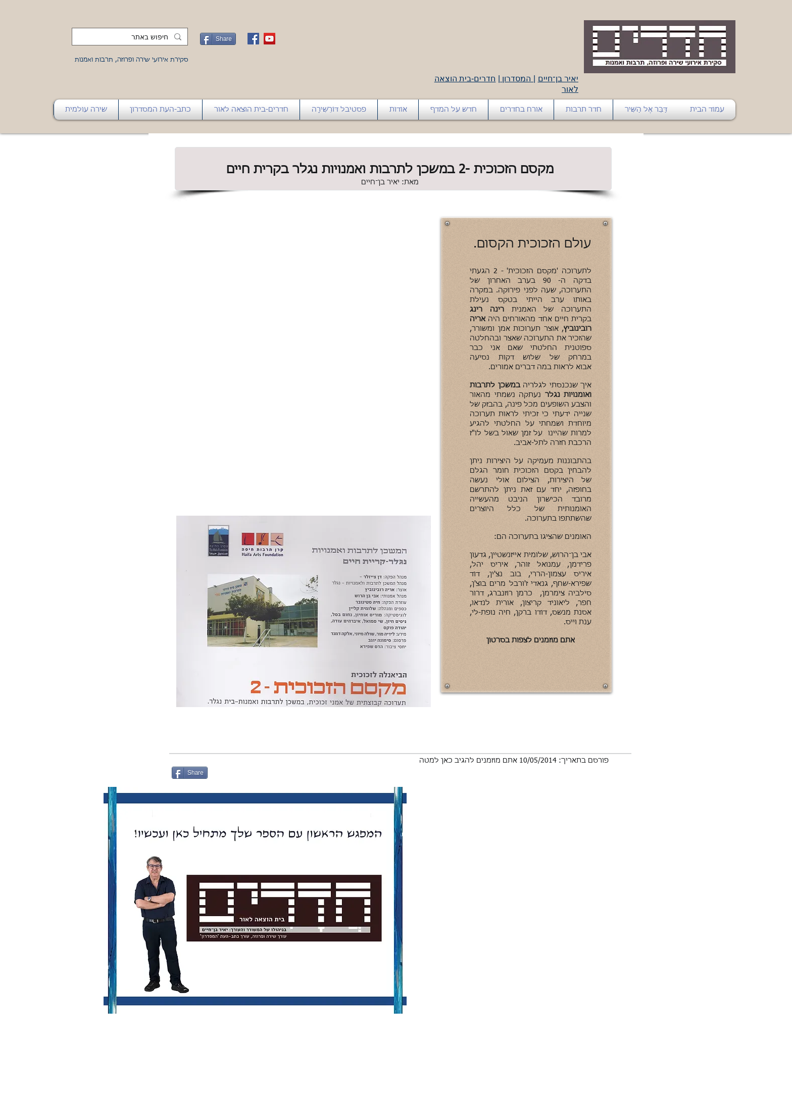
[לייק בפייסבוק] (236, 773)
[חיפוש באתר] (130, 37)
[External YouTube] (303, 315)
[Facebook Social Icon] (253, 38)
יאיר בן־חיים (558, 78)
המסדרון (516, 78)
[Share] (218, 39)
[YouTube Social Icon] (269, 38)
